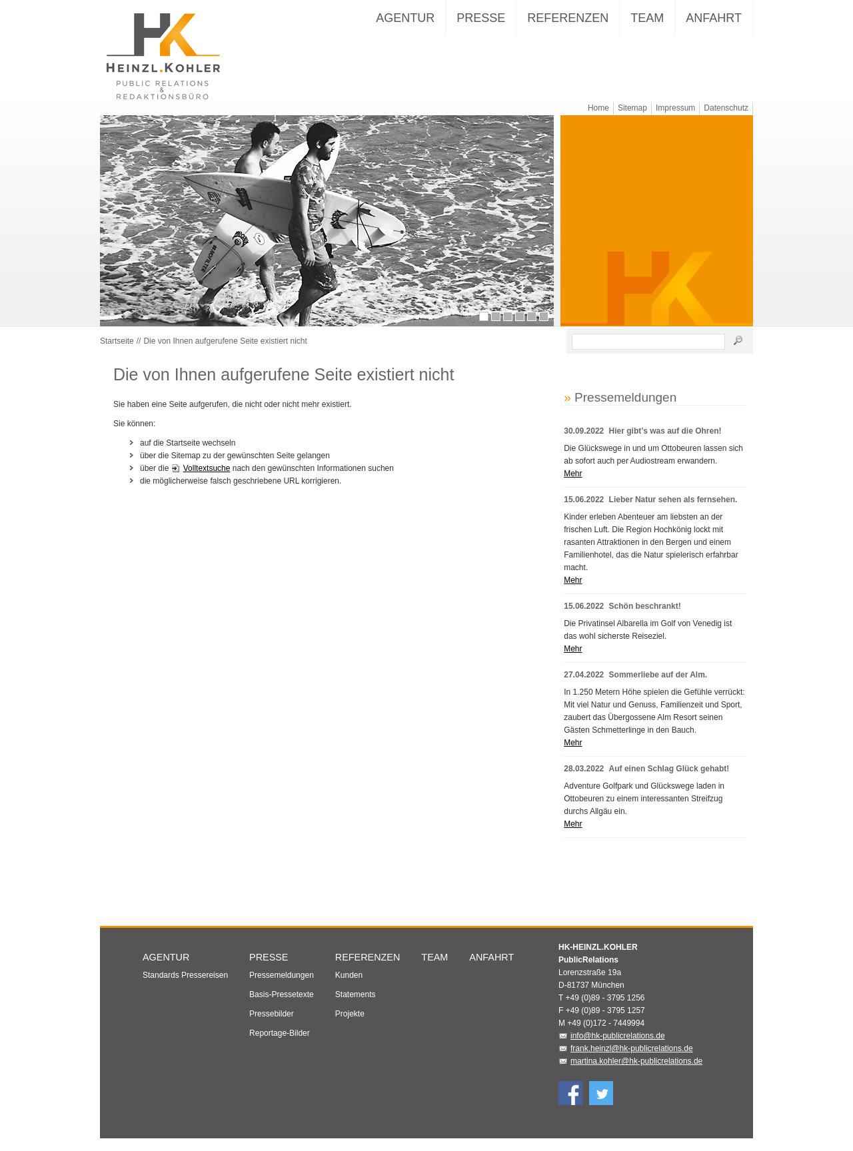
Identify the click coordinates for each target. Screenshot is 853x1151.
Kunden (349, 987)
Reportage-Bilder (279, 1045)
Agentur (405, 18)
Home (598, 108)
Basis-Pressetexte (281, 1006)
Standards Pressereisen (185, 987)
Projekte (350, 1025)
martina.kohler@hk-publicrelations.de (636, 1073)
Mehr (573, 485)
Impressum (675, 108)
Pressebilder (271, 1025)
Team (647, 18)
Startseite (117, 353)
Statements (355, 1006)
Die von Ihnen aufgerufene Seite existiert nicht (225, 353)
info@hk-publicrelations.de (617, 1047)
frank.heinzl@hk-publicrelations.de (631, 1060)
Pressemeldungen (281, 987)
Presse (480, 18)
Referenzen (567, 18)
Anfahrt (714, 18)
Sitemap (632, 108)
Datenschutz (726, 108)
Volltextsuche (207, 480)
